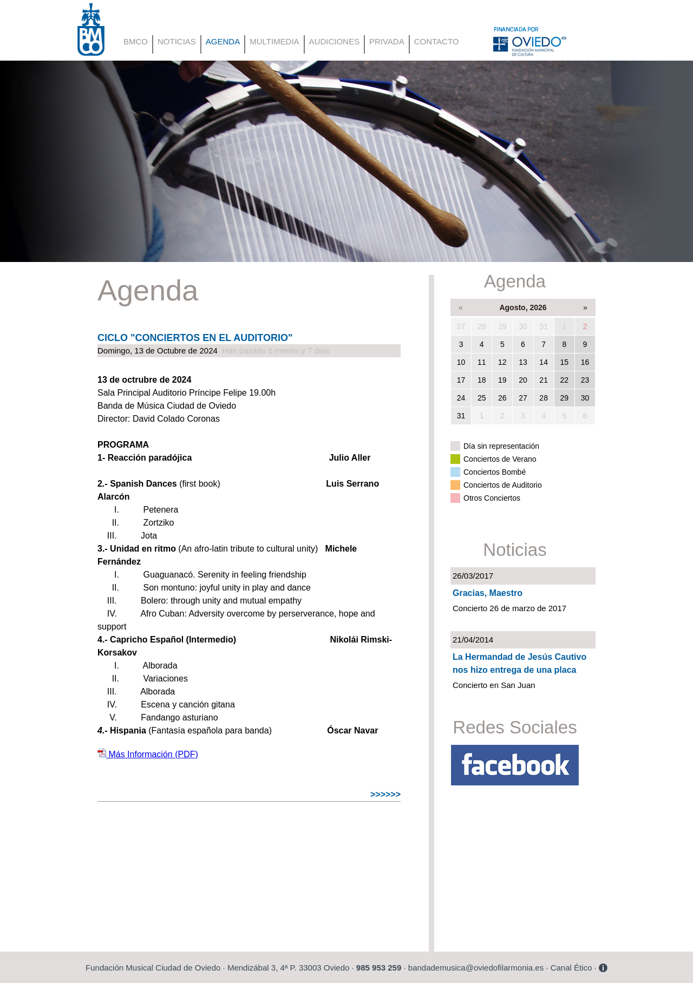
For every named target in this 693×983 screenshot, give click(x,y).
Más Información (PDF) (147, 754)
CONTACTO (436, 41)
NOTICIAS (177, 41)
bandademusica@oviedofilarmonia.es (476, 967)
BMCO (135, 41)
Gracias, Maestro (487, 593)
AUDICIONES (334, 41)
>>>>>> (385, 794)
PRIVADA (386, 41)
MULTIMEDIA (274, 41)
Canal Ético (571, 967)
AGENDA (223, 41)
